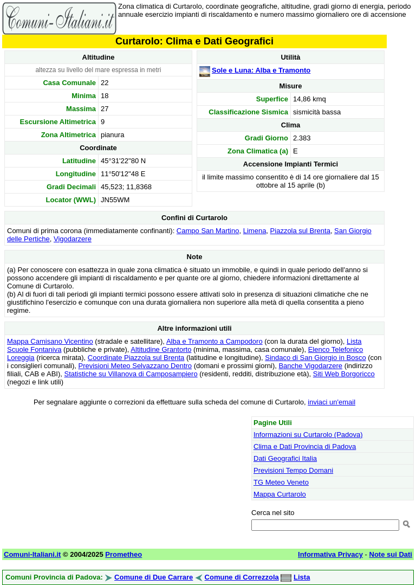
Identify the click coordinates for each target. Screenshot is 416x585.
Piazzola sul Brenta (300, 231)
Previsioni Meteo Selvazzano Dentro (135, 366)
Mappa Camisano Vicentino (50, 341)
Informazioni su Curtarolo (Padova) (308, 434)
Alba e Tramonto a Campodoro (214, 341)
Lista (302, 577)
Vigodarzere (73, 239)
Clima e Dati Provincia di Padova (304, 446)
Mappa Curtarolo (279, 494)
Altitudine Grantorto (161, 349)
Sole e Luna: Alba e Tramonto (261, 70)
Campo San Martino (208, 231)
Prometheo (123, 554)
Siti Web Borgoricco (344, 374)
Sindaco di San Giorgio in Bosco (315, 357)
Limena (254, 231)
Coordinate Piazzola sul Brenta (136, 357)
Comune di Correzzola (242, 577)
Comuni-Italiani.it (32, 554)
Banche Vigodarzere (310, 366)
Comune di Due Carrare (153, 577)
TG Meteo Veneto (281, 482)
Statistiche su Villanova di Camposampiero (130, 374)
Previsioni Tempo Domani (293, 470)
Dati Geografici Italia (285, 458)
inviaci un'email (331, 402)
